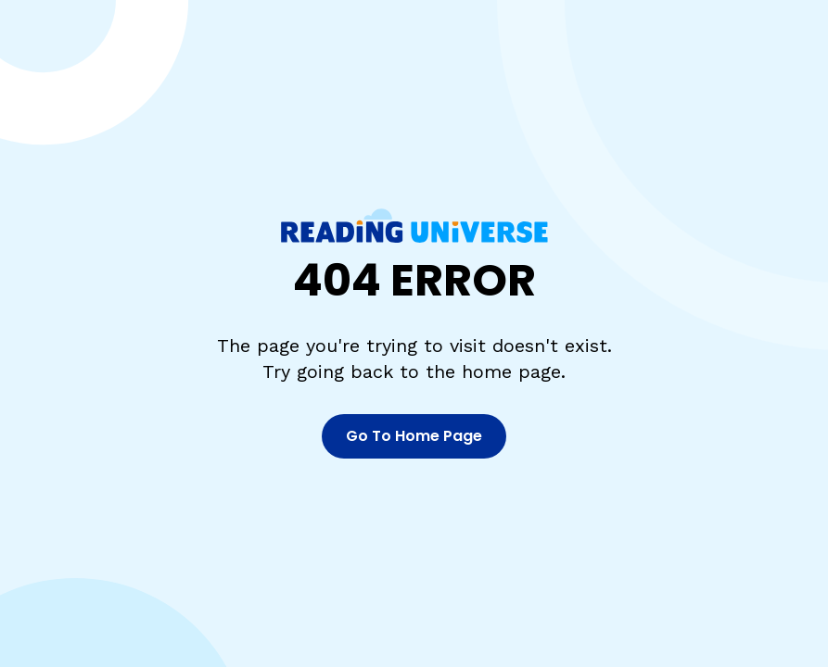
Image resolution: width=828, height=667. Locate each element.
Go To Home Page (414, 436)
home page (511, 371)
